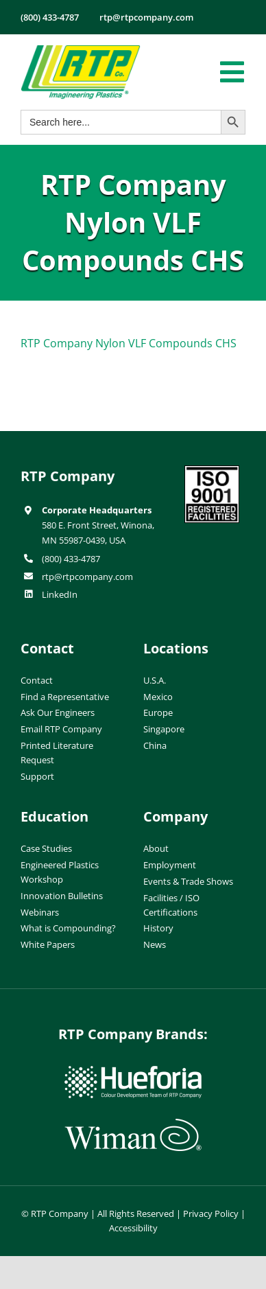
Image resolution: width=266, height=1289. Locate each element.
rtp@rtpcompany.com (87, 576)
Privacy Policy (211, 1213)
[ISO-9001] (211, 470)
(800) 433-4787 (71, 559)
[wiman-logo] (133, 1124)
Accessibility (133, 1228)
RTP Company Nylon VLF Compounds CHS (129, 343)
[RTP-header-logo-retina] (81, 50)
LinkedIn (59, 594)
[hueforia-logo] (133, 1071)
